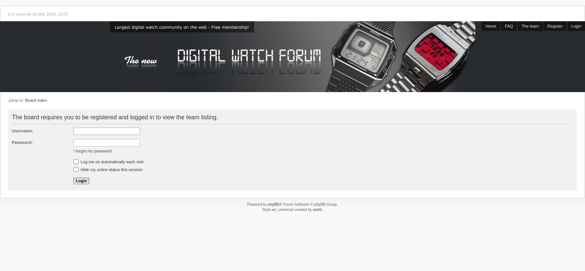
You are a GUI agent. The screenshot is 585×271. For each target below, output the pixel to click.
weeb (317, 210)
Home (490, 26)
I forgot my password (92, 151)
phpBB (273, 204)
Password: (22, 142)
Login (576, 26)
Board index (36, 100)
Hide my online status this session (108, 169)
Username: (22, 131)
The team (530, 26)
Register (555, 26)
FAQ (509, 26)
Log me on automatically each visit (108, 162)
